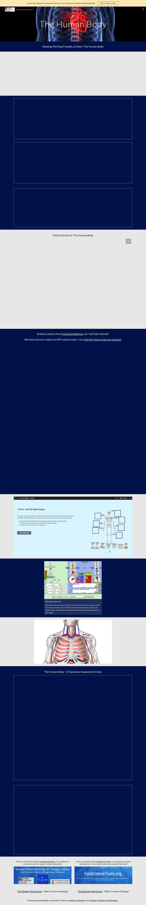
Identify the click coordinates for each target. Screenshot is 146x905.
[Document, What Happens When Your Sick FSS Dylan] (73, 207)
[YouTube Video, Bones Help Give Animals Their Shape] (103, 475)
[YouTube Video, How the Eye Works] (42, 475)
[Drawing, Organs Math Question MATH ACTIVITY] (73, 282)
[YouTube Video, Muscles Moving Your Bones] (103, 401)
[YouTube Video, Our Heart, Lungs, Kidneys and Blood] (42, 438)
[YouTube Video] (103, 73)
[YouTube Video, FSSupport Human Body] (42, 73)
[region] (73, 3)
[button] (143, 9)
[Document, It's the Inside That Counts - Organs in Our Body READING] (73, 118)
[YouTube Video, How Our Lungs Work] (42, 401)
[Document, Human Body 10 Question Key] (73, 819)
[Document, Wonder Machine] (73, 162)
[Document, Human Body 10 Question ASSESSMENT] (73, 727)
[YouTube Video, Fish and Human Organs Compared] (103, 438)
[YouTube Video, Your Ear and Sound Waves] (103, 363)
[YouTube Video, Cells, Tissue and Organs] (42, 363)
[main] (73, 24)
